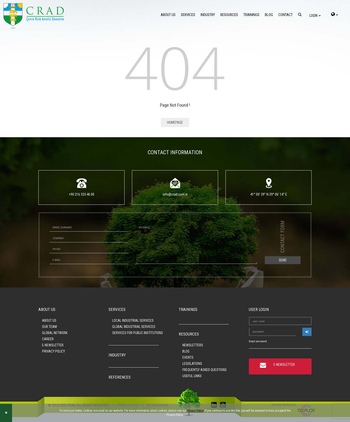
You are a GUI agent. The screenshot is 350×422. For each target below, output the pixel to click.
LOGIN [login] (315, 15)
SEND (282, 260)
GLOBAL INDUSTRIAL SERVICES (133, 327)
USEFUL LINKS (192, 376)
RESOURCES (229, 15)
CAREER (48, 339)
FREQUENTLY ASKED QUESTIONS (204, 370)
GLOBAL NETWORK (54, 333)
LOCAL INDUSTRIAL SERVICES (133, 320)
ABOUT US (168, 15)
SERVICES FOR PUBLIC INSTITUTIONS (137, 333)
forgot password (258, 341)
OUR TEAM (49, 327)
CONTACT (285, 15)
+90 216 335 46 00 (81, 194)
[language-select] (334, 15)
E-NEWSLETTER (53, 345)
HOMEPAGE (175, 122)
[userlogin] (307, 332)
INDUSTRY (208, 15)
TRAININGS (251, 15)
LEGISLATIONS (192, 364)
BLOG (269, 15)
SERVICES (188, 15)
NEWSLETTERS (192, 345)
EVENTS (187, 357)
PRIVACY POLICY (53, 351)
